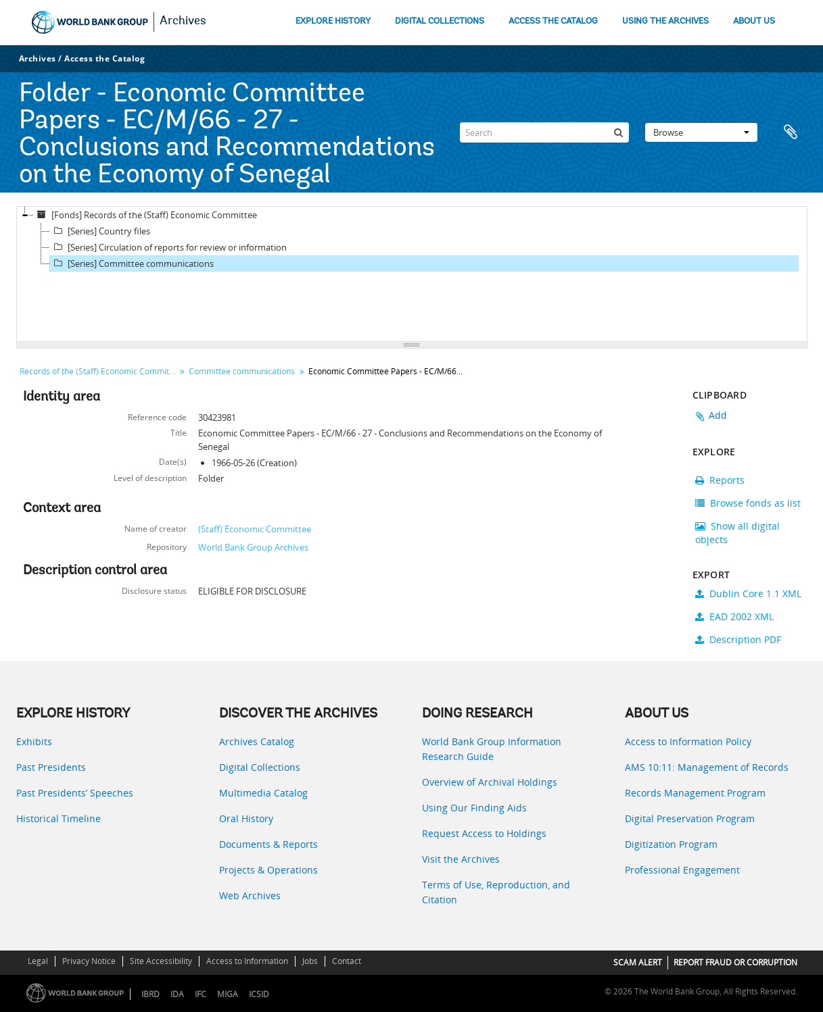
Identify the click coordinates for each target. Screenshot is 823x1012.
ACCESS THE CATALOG (553, 21)
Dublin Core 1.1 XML (748, 593)
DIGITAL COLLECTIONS (439, 21)
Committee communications (242, 371)
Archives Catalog (256, 741)
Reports (720, 480)
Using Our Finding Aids (474, 807)
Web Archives (250, 895)
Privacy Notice (89, 961)
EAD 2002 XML (734, 616)
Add (718, 415)
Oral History (246, 818)
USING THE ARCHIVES (665, 21)
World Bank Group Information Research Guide (491, 749)
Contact (346, 961)
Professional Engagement (682, 869)
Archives (183, 22)
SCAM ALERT (637, 962)
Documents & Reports (268, 844)
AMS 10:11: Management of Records (707, 767)
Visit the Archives (461, 859)
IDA (177, 994)
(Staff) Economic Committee (254, 529)
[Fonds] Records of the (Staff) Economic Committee (145, 215)
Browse (701, 132)
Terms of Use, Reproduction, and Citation (496, 892)
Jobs (310, 961)
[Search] (544, 132)
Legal (38, 961)
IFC (200, 994)
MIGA (227, 994)
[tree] (412, 274)
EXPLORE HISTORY (333, 21)
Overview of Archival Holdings (489, 782)
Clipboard (790, 132)
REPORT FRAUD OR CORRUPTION (735, 962)
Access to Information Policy (688, 741)
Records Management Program (695, 792)
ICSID (259, 994)
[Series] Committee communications (132, 263)
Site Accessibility (161, 961)
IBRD (150, 994)
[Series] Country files (100, 231)
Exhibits (34, 741)
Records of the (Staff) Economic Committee (99, 371)
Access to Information (247, 961)
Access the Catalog (104, 58)
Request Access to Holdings (484, 833)
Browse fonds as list (748, 503)
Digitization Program (671, 844)
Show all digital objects (737, 533)
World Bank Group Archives (253, 547)
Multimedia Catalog (263, 792)
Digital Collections (259, 767)
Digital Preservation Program (690, 818)
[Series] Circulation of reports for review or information (168, 247)
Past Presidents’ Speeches (74, 792)
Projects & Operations (268, 869)
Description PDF (738, 639)
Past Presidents (51, 767)
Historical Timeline (58, 818)
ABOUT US (754, 21)
